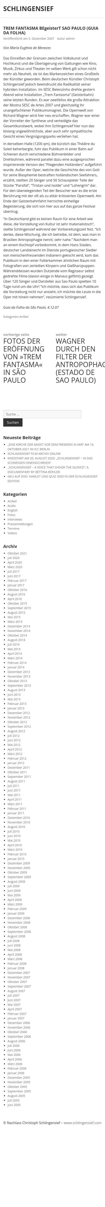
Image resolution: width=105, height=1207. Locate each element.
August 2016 (16, 594)
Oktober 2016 (17, 590)
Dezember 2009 (19, 863)
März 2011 (15, 804)
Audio (12, 506)
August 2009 (16, 881)
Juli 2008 (13, 941)
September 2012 (19, 726)
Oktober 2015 (17, 603)
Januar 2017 (16, 585)
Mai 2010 (14, 840)
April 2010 (15, 845)
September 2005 (19, 1091)
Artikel (24, 317)
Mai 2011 (14, 795)
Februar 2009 (17, 909)
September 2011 (19, 777)
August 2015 (16, 612)
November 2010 (19, 822)
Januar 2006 (16, 1073)
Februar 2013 (17, 704)
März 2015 (15, 622)
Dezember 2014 (19, 626)
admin (70, 38)
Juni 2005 (14, 1105)
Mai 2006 (14, 1055)
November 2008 (19, 922)
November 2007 (19, 977)
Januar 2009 (16, 913)
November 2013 (19, 676)
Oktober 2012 (17, 722)
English (13, 510)
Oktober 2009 (17, 872)
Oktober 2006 (17, 1032)
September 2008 (19, 932)
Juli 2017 (13, 571)
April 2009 (15, 900)
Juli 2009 (13, 886)
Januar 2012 (16, 763)
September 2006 (19, 1036)
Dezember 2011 (19, 767)
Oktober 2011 (17, 772)
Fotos (11, 515)
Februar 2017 (17, 581)
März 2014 (15, 658)
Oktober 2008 (17, 927)
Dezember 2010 (19, 818)
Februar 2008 (17, 963)
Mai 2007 (14, 1005)
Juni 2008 (14, 945)
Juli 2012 (13, 736)
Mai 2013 (14, 699)
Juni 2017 (14, 576)
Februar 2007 (17, 1014)
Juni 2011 (14, 790)
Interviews (15, 519)
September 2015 (19, 608)
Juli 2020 (13, 558)
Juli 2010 (13, 831)
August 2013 (16, 690)
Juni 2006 (14, 1050)
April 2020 (15, 562)
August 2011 (16, 781)
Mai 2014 (14, 649)
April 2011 (15, 799)
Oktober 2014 (17, 635)
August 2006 (16, 1041)
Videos (12, 533)
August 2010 (16, 827)
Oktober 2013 (17, 681)
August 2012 (16, 731)
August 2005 (16, 1096)
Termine (13, 528)
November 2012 (19, 717)
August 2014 (16, 640)
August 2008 (16, 936)
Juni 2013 (14, 695)
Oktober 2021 (17, 553)
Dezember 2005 (19, 1077)
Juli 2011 (13, 786)
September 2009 (19, 877)
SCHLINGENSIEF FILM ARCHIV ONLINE (34, 454)
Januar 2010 (16, 859)
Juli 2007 (13, 995)
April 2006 (15, 1059)
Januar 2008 (16, 968)
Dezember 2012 (19, 713)
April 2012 (15, 749)
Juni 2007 (14, 1000)
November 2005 (19, 1082)
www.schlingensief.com (82, 1122)
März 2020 (15, 567)
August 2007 (16, 991)
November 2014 (19, 631)
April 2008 (15, 954)
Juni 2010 (14, 836)
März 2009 (15, 904)
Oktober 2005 (17, 1087)
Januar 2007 (16, 1018)
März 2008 (15, 959)
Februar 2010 (17, 854)
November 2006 (19, 1027)
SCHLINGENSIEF (28, 8)
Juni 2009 (14, 891)
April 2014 (15, 653)
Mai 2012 (14, 745)
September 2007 (19, 986)
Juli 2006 (13, 1046)
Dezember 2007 (19, 973)
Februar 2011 (17, 808)
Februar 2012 (17, 758)
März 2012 (15, 754)
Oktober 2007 (17, 982)
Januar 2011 (16, 813)
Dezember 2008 (19, 918)
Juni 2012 (14, 740)
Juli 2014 (13, 644)
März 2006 (15, 1064)
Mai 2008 (14, 950)
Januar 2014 (16, 667)
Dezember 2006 (19, 1023)
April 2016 (15, 599)
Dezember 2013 (19, 672)
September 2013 (19, 685)
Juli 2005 (13, 1100)
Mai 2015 (14, 617)
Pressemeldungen (20, 524)
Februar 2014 (17, 663)
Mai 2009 (14, 895)
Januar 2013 (16, 708)
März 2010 (15, 850)
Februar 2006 (17, 1068)
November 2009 (19, 868)
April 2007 (15, 1009)
